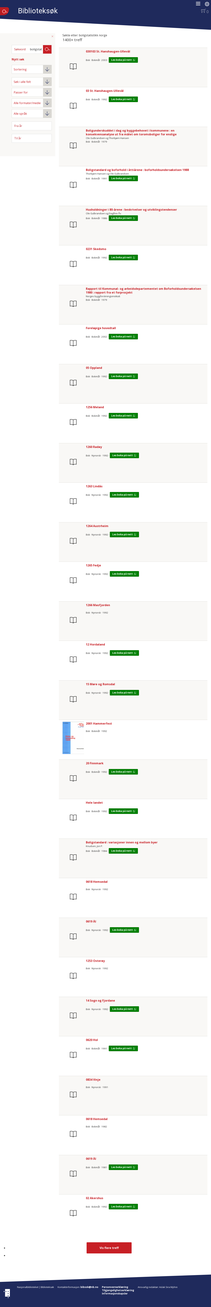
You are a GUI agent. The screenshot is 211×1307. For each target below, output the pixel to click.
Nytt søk (18, 59)
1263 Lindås (94, 486)
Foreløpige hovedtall (101, 328)
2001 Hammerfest (99, 723)
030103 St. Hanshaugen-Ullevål (108, 51)
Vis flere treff (109, 1248)
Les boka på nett (121, 59)
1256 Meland (95, 407)
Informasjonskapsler (115, 1293)
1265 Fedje (93, 565)
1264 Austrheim (97, 526)
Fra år (18, 126)
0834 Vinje (93, 1080)
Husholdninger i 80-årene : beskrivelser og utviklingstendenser (131, 210)
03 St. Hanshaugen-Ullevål (105, 91)
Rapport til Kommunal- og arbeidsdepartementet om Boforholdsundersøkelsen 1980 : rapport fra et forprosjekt (143, 290)
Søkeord (20, 49)
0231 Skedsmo (96, 249)
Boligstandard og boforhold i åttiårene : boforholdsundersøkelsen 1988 (137, 170)
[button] (200, 5)
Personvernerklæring (115, 1287)
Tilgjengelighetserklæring (118, 1290)
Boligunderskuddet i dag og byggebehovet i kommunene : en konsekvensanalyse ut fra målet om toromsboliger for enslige (131, 132)
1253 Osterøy (95, 961)
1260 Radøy (94, 447)
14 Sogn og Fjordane (100, 1000)
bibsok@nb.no (89, 1287)
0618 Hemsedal (97, 882)
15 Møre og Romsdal (100, 684)
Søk (47, 49)
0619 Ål (91, 921)
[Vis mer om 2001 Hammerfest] (73, 738)
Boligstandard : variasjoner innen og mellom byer (122, 842)
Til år (17, 138)
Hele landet (94, 803)
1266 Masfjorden (98, 605)
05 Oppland (94, 368)
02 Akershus (94, 1198)
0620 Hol (92, 1040)
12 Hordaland (95, 644)
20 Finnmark (95, 763)
